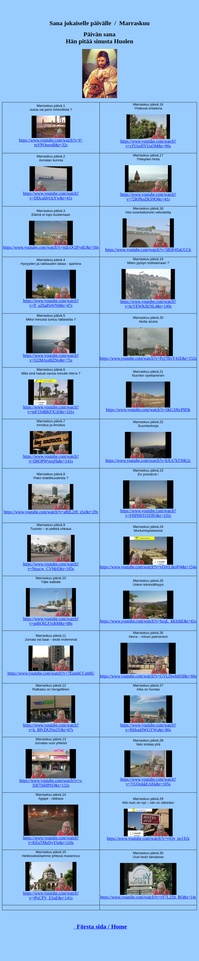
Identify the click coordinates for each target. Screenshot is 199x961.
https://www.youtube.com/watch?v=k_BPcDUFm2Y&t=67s (51, 727)
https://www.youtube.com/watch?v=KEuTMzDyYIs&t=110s (51, 840)
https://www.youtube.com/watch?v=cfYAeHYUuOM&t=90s (148, 143)
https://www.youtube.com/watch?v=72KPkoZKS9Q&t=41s (148, 196)
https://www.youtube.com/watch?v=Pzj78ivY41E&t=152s (148, 358)
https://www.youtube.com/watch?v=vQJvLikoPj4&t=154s (148, 567)
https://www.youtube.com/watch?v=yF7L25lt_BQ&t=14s (148, 897)
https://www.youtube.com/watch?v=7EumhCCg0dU (51, 673)
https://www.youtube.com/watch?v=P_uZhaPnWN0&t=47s (51, 303)
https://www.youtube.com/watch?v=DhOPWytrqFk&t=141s (51, 458)
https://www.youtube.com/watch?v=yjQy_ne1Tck (148, 838)
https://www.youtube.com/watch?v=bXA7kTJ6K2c (148, 460)
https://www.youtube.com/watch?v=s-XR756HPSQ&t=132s (51, 782)
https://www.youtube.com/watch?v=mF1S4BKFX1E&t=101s (51, 409)
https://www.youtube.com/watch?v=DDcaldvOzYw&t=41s (51, 195)
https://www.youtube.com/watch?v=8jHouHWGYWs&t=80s (148, 727)
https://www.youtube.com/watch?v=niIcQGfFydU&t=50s (51, 247)
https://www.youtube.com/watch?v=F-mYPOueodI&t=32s (51, 142)
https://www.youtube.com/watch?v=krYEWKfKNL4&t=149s (148, 303)
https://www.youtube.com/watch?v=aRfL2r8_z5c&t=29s (51, 512)
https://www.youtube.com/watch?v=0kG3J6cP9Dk (148, 409)
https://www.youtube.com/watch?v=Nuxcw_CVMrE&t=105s (51, 566)
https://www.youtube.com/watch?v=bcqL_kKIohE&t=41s (148, 621)
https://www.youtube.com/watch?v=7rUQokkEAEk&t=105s (148, 781)
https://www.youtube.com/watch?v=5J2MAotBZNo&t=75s (51, 357)
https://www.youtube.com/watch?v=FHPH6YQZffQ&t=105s (148, 513)
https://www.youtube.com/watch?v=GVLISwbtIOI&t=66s (148, 676)
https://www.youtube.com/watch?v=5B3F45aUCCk (148, 249)
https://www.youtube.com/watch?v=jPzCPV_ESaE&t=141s (51, 895)
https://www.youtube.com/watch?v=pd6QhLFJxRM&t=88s (51, 621)
